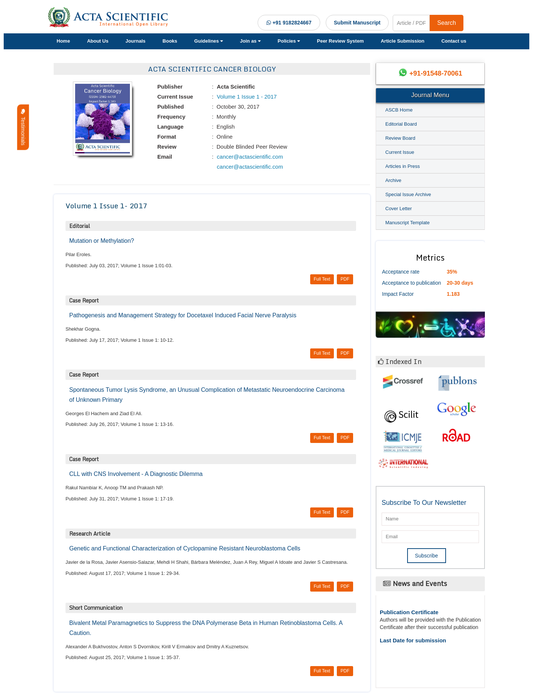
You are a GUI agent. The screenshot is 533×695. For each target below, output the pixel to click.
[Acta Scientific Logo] (110, 17)
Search (446, 23)
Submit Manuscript (357, 23)
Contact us (453, 41)
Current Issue (399, 152)
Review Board (400, 138)
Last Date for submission (413, 640)
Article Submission (403, 41)
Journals (135, 41)
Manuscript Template (407, 222)
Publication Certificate (409, 612)
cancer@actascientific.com (249, 156)
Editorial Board (401, 124)
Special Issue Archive (408, 194)
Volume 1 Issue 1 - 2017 (246, 96)
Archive (393, 180)
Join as (250, 41)
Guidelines (208, 41)
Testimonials (23, 127)
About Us (97, 41)
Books (169, 41)
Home (63, 41)
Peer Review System (340, 41)
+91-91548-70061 (435, 73)
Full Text (322, 279)
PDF (345, 279)
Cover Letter (398, 208)
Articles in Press (402, 166)
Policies (289, 41)
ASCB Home (399, 110)
